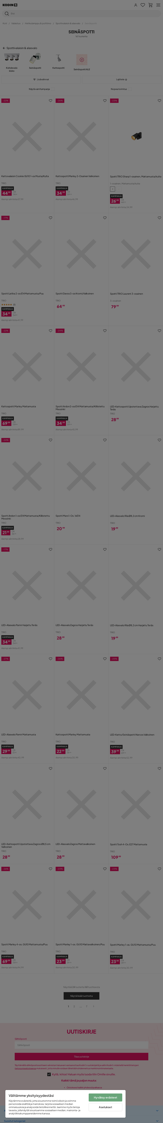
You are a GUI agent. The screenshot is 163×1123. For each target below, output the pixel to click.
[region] (65, 1104)
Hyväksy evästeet (105, 1097)
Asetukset (105, 1107)
